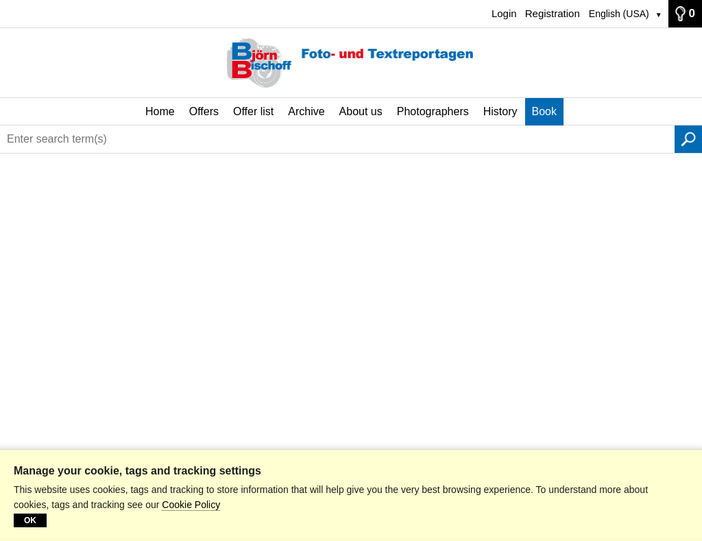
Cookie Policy (191, 504)
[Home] (351, 63)
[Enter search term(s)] (337, 139)
